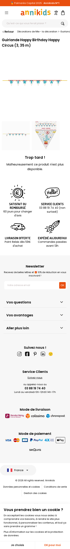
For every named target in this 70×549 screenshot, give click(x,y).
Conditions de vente (55, 486)
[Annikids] (36, 12)
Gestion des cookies (35, 493)
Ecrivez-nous (35, 377)
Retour (8, 32)
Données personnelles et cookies (21, 486)
